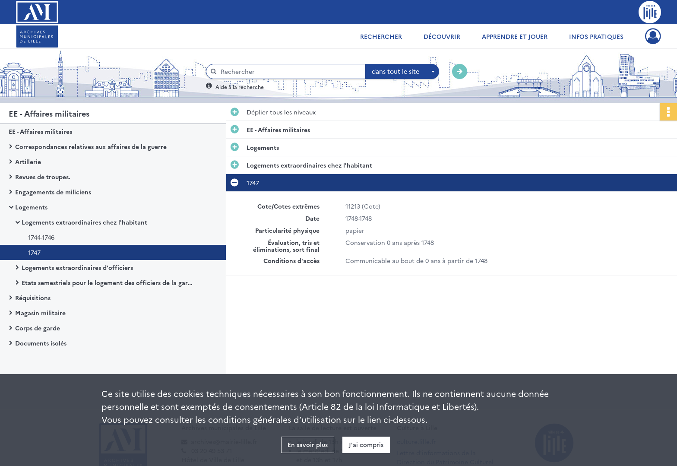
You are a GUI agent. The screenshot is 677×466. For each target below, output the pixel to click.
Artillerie (28, 161)
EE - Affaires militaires (40, 131)
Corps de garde (37, 327)
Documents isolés (40, 343)
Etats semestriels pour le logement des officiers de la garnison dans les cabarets (108, 282)
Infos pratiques (596, 36)
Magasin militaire (40, 312)
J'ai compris (366, 444)
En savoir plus (308, 444)
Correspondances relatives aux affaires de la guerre (91, 146)
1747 (34, 252)
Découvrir (442, 36)
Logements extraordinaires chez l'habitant (84, 222)
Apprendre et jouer (514, 36)
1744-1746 (41, 237)
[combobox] (402, 71)
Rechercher (381, 36)
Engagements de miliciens (53, 191)
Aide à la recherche (239, 86)
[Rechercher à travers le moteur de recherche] (290, 71)
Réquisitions (33, 297)
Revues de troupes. (42, 176)
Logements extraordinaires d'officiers (77, 267)
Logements (31, 207)
